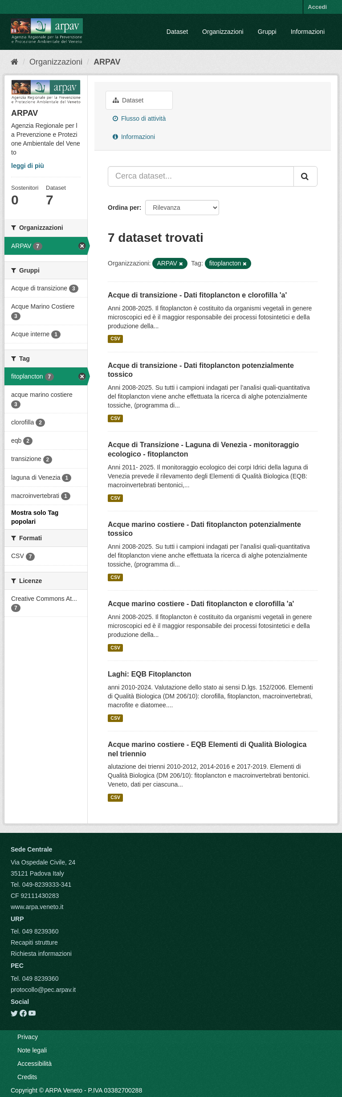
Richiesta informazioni (41, 953)
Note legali (32, 1050)
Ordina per (123, 207)
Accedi (317, 7)
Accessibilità (34, 1063)
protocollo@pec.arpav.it (43, 989)
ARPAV (107, 61)
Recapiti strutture (34, 942)
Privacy (27, 1036)
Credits (27, 1077)
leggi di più (27, 165)
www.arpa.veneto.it (37, 906)
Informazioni (308, 31)
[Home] (14, 61)
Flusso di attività (139, 118)
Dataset (177, 31)
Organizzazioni (223, 31)
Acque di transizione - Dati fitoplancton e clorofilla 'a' (197, 295)
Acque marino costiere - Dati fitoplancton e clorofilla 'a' (201, 604)
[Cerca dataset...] (201, 176)
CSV (115, 339)
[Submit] (305, 176)
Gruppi (267, 31)
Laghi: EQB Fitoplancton (149, 674)
